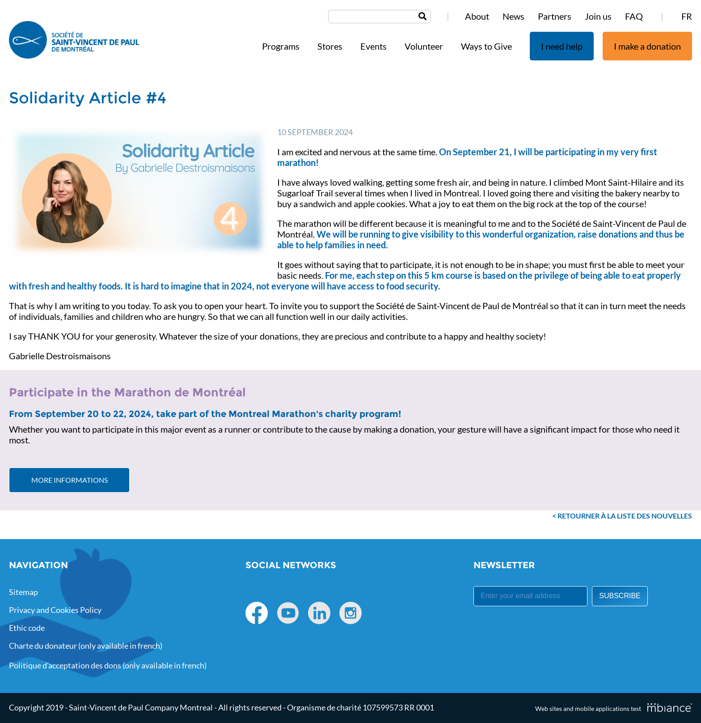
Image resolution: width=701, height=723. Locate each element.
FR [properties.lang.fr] (686, 16)
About (477, 16)
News (513, 16)
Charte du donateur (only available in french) (85, 646)
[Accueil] (74, 40)
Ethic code (27, 628)
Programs (281, 46)
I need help (562, 46)
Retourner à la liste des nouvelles (624, 515)
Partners (554, 16)
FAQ (634, 16)
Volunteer (424, 46)
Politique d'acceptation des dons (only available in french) (108, 665)
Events (373, 46)
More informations (69, 480)
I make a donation (647, 46)
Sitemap (23, 592)
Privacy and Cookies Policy (55, 610)
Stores (329, 46)
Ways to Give (486, 46)
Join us (598, 16)
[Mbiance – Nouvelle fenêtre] (669, 707)
